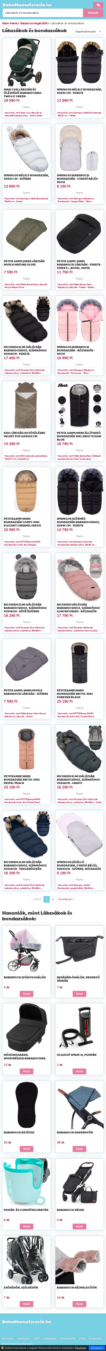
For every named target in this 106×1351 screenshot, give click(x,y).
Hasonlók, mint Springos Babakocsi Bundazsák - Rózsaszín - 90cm (76, 372)
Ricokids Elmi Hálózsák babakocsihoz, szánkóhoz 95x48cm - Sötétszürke (25, 607)
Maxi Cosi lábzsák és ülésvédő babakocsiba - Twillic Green (23, 92)
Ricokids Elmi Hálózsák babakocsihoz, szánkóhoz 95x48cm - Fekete (25, 350)
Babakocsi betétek (19, 1132)
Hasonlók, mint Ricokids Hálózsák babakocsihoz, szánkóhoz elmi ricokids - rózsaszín (78, 630)
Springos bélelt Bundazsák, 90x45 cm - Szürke (26, 177)
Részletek (80, 1348)
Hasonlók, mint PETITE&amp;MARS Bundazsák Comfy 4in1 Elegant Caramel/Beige (22, 544)
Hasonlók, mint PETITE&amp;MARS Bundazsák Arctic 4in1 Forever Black (76, 715)
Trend (82, 1338)
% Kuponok (95, 1338)
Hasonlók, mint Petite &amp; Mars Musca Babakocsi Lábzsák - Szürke (25, 715)
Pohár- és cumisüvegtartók (26, 1210)
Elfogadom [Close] (97, 1348)
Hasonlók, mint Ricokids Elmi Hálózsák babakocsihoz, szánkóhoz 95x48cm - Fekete (24, 373)
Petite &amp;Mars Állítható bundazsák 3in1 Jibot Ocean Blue (79, 436)
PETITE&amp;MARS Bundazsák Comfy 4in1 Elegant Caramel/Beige (22, 521)
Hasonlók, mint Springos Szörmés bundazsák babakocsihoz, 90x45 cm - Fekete (77, 544)
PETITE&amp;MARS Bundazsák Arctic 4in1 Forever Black (75, 693)
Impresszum (23, 1338)
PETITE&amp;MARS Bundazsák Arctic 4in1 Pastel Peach (22, 779)
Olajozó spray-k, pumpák (77, 1055)
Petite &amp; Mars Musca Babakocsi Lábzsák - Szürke (26, 692)
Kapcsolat (7, 1338)
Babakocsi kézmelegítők (77, 1287)
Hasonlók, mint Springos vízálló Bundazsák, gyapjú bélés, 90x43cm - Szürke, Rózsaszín (76, 888)
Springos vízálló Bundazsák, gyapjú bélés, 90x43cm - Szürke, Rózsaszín (79, 865)
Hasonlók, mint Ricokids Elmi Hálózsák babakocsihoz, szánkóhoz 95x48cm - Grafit (79, 801)
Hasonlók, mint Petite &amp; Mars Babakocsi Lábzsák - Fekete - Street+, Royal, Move (76, 287)
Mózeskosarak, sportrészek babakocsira (25, 1056)
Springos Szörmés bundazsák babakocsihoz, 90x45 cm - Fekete (78, 521)
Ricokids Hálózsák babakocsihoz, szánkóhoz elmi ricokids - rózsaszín (78, 607)
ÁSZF (37, 1338)
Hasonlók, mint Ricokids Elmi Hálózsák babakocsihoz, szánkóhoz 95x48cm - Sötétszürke (24, 630)
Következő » (66, 899)
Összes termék (68, 1338)
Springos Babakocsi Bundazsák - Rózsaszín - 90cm (76, 350)
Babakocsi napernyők (75, 1132)
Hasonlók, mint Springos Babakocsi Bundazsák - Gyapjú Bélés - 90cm (76, 200)
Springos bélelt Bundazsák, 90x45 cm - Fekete (79, 91)
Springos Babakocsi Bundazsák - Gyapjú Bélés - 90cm (78, 178)
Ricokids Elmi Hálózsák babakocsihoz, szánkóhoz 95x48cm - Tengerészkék (25, 865)
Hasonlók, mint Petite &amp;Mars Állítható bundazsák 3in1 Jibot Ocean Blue (79, 457)
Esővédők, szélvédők (21, 1287)
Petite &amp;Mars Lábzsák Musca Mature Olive (24, 262)
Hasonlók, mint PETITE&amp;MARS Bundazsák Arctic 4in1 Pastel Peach (22, 801)
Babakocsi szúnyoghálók (25, 977)
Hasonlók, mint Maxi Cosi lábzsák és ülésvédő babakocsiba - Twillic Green (23, 114)
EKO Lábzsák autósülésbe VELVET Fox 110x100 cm (24, 434)
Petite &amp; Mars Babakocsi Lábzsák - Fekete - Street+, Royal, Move (79, 264)
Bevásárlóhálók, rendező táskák (78, 979)
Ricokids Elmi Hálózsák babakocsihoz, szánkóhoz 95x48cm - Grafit (78, 779)
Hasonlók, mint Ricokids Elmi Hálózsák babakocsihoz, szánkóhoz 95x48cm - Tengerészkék (24, 888)
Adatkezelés (49, 1338)
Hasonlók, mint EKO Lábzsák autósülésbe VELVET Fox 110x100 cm (25, 457)
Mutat (26, 993)
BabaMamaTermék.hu (27, 5)
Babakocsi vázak (70, 1210)
